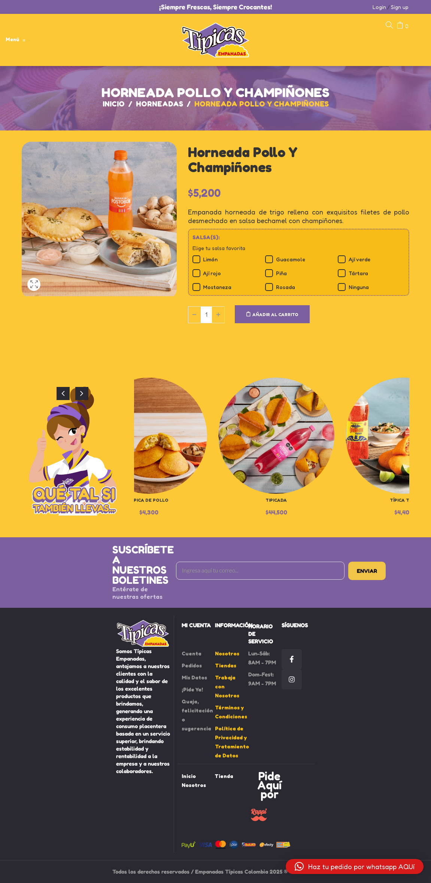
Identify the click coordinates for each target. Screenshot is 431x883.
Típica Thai (403, 500)
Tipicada (276, 500)
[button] (355, 866)
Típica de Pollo (149, 500)
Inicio (114, 103)
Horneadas (159, 103)
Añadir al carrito (275, 314)
